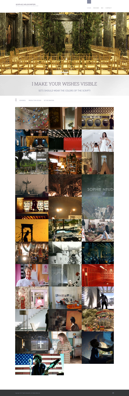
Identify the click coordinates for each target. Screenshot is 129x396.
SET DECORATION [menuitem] (49, 100)
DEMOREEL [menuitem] (22, 100)
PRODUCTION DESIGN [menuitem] (35, 100)
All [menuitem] (16, 100)
